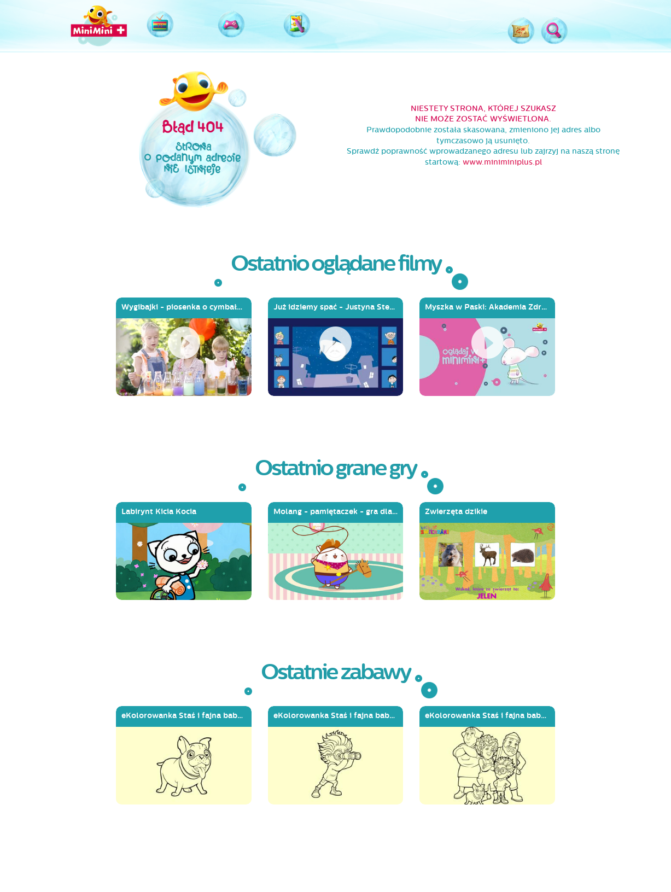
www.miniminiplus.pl (502, 162)
